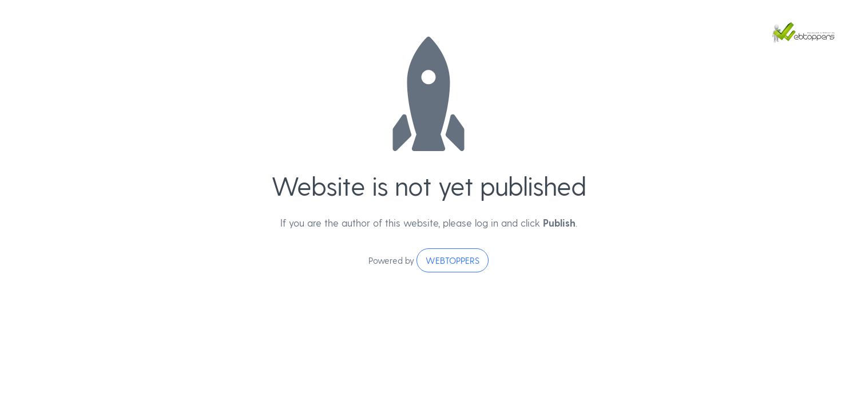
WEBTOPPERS (452, 260)
